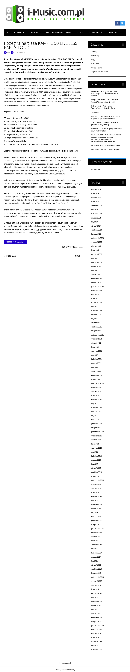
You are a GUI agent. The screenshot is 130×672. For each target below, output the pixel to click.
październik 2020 (97, 383)
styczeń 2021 (96, 371)
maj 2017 (94, 549)
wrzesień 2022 (96, 290)
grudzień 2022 (96, 278)
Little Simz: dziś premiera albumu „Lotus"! (106, 145)
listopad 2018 (96, 476)
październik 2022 (97, 287)
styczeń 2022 (96, 323)
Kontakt (114, 32)
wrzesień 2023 (96, 242)
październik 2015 (97, 626)
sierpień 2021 (96, 343)
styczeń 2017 (96, 565)
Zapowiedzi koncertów (58, 32)
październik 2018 (97, 480)
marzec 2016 (96, 605)
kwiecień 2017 (96, 553)
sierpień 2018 (96, 488)
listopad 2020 (96, 379)
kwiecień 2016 (96, 601)
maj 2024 (94, 210)
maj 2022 (94, 307)
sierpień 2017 (96, 537)
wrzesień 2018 (96, 484)
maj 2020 (94, 404)
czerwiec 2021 (96, 351)
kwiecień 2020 (96, 408)
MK (8, 52)
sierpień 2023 (96, 246)
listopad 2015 (96, 621)
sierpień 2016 (96, 585)
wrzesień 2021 (96, 339)
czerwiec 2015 (96, 642)
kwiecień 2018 (96, 504)
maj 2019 (94, 452)
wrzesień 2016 (96, 581)
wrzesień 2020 (96, 387)
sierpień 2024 (96, 198)
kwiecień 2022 (96, 311)
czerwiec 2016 (96, 593)
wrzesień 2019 (96, 436)
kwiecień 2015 (96, 650)
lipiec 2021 (95, 347)
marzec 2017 (96, 557)
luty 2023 (94, 270)
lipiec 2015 (95, 638)
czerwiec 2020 (96, 399)
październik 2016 (97, 577)
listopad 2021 (96, 331)
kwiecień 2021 (96, 359)
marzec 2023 (96, 266)
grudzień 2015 (96, 617)
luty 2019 (94, 464)
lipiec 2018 (95, 492)
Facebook (117, 23)
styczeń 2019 (96, 468)
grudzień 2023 (96, 230)
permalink (79, 247)
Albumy (35, 32)
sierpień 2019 (96, 440)
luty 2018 (94, 513)
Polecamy (95, 64)
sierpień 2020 (96, 391)
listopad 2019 (96, 428)
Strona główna (15, 32)
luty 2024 (94, 222)
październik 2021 (97, 335)
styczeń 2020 (96, 420)
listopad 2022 (96, 282)
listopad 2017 (96, 525)
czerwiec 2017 (96, 545)
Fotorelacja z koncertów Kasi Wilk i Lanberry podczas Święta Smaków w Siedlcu (104, 93)
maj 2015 (94, 646)
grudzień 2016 (96, 569)
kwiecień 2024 (96, 214)
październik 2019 (97, 432)
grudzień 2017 (96, 521)
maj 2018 (94, 500)
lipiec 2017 (95, 541)
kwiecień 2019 (96, 456)
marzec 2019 (96, 460)
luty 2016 (94, 609)
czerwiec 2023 (96, 254)
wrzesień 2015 (96, 630)
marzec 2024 (96, 218)
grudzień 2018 (96, 472)
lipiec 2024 (95, 202)
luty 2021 (94, 367)
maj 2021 (94, 355)
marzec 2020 (96, 412)
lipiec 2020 (95, 395)
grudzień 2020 (96, 375)
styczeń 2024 (96, 226)
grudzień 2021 (96, 327)
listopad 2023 (96, 234)
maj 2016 (94, 597)
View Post (95, 112)
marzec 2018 (96, 508)
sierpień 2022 (96, 295)
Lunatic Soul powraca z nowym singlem (105, 150)
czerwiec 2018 (96, 496)
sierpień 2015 (96, 634)
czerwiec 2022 (96, 303)
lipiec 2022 (95, 299)
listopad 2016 (96, 573)
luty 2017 (94, 561)
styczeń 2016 (96, 613)
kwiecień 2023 (96, 262)
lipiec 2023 (95, 250)
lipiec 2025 (95, 194)
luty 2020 (94, 416)
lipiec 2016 (95, 589)
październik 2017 (97, 529)
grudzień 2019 (96, 424)
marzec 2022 (96, 315)
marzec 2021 (96, 363)
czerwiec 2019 (96, 448)
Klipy (80, 32)
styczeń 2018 (96, 517)
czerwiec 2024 (96, 206)
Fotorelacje (95, 32)
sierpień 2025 (96, 190)
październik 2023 (97, 238)
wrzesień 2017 (96, 533)
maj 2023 (94, 258)
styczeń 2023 (96, 274)
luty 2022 (94, 319)
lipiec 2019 (95, 444)
